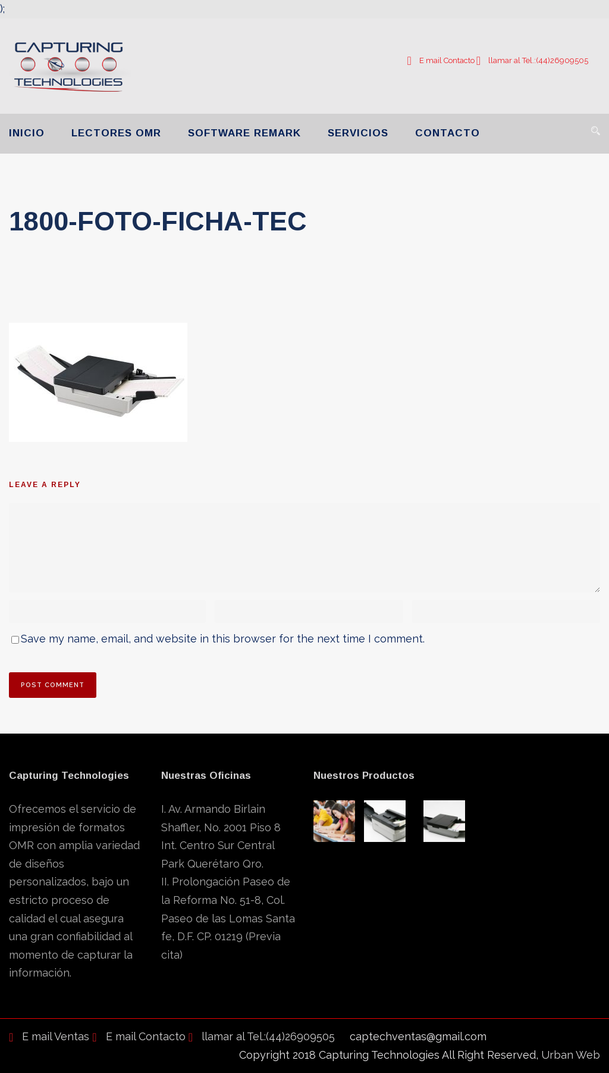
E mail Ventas (49, 1036)
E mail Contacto (440, 60)
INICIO (27, 133)
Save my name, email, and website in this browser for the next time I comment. (223, 638)
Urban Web (570, 1055)
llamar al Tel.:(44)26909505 (532, 60)
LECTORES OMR (116, 133)
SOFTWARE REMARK (244, 133)
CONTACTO (447, 133)
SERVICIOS (358, 133)
